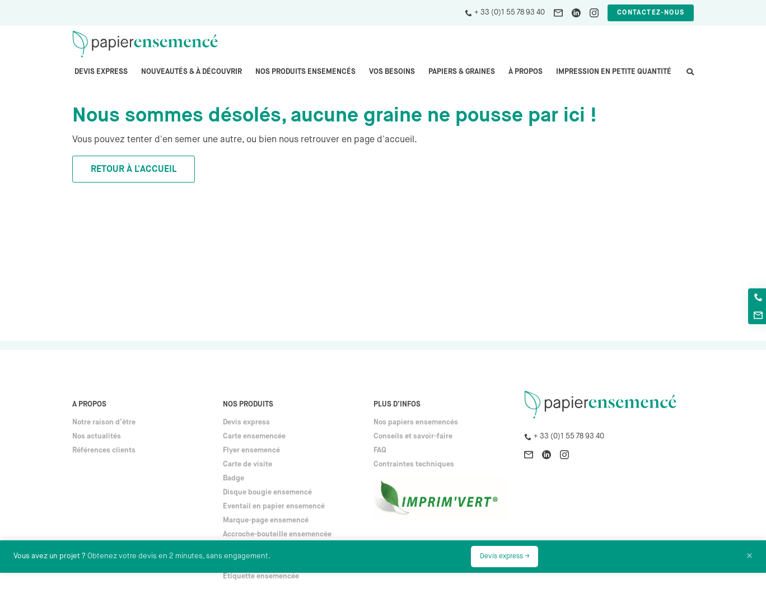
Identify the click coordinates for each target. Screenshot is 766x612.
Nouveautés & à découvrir (191, 72)
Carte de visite (247, 464)
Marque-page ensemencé (266, 520)
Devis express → (504, 556)
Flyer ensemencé (251, 450)
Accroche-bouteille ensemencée (277, 534)
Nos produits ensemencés (305, 72)
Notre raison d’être (104, 422)
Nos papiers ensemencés (415, 422)
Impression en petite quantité (613, 72)
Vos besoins (392, 72)
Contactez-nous (650, 13)
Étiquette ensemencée (261, 576)
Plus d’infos (397, 404)
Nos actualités (96, 436)
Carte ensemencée (254, 436)
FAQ (379, 450)
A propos (89, 404)
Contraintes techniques (413, 464)
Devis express (101, 72)
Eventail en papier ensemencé (274, 506)
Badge (233, 478)
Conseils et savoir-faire (412, 436)
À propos (525, 72)
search (689, 77)
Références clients (104, 450)
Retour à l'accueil (133, 169)
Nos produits (248, 404)
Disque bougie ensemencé (267, 492)
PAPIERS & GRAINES (461, 72)
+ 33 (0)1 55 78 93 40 (509, 12)
